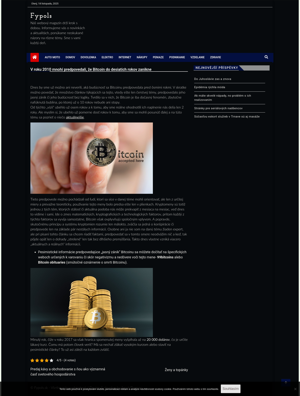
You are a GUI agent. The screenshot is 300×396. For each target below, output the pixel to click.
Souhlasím (231, 389)
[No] (295, 389)
